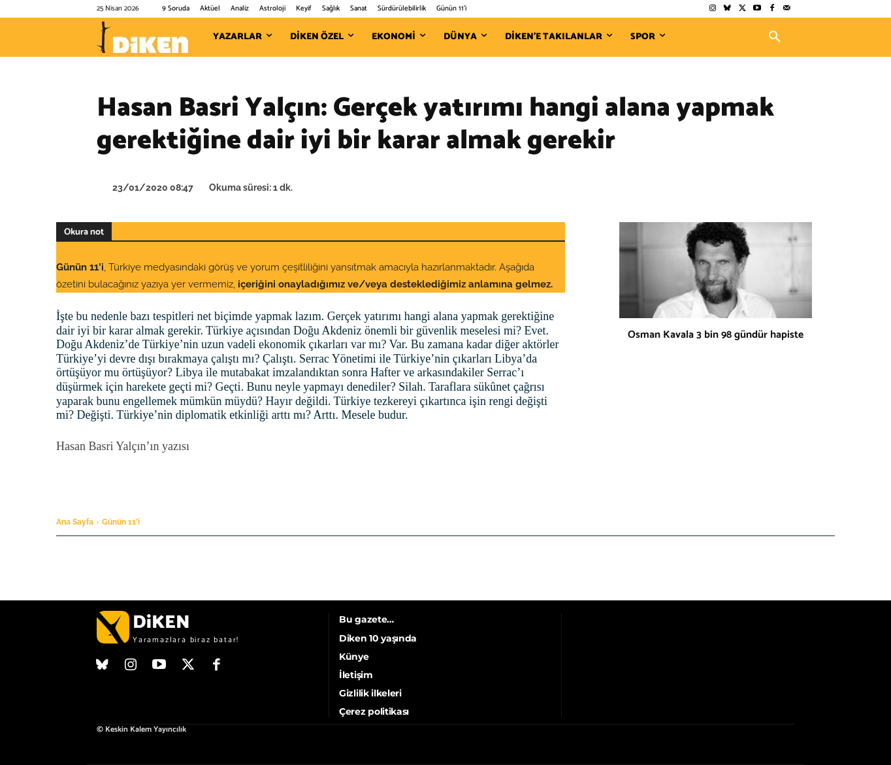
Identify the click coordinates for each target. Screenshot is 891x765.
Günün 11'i (121, 522)
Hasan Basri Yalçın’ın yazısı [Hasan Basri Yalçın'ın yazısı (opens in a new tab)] (122, 446)
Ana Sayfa (74, 522)
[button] (774, 37)
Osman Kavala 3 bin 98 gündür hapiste (715, 335)
